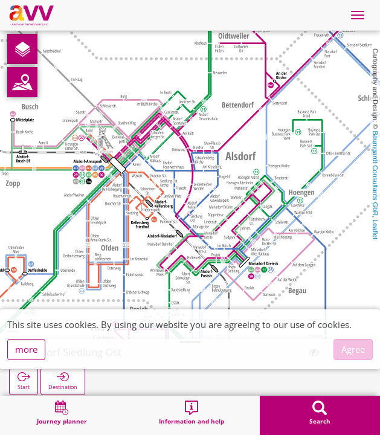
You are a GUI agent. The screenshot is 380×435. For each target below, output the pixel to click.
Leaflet (375, 229)
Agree (353, 349)
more (26, 349)
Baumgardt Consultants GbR (375, 173)
